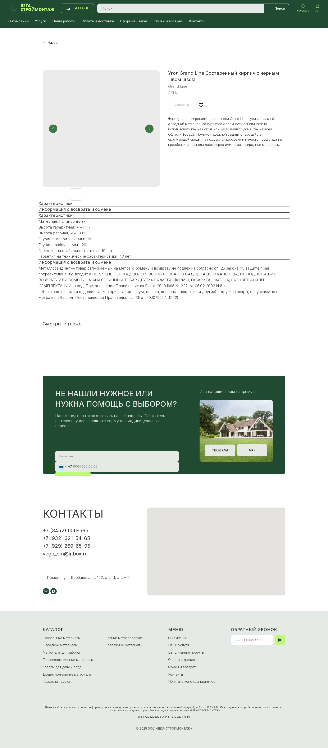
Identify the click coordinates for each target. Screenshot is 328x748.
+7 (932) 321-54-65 (66, 538)
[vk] (46, 591)
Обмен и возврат (168, 21)
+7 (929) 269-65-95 (66, 546)
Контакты (197, 21)
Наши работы (63, 21)
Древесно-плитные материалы (67, 674)
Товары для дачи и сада (62, 667)
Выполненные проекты (186, 652)
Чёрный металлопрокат (123, 638)
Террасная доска (56, 681)
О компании (18, 21)
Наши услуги (178, 645)
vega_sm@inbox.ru (65, 554)
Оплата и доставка (98, 21)
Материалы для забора (61, 652)
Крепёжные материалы (123, 645)
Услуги (40, 21)
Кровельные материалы (61, 638)
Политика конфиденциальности (193, 681)
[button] (303, 8)
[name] (117, 456)
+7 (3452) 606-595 (65, 530)
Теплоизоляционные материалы (68, 660)
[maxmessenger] (53, 591)
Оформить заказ (133, 21)
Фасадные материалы (60, 645)
